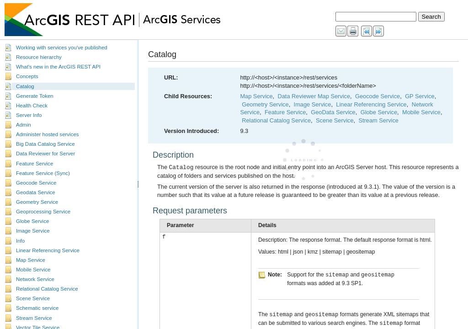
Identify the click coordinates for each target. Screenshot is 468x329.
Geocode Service (36, 183)
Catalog (25, 86)
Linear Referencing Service (48, 250)
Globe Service (32, 221)
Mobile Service (33, 269)
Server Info (29, 115)
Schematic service (37, 308)
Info (20, 241)
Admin (23, 124)
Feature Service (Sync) (43, 173)
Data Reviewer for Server (45, 153)
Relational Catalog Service (47, 289)
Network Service (35, 279)
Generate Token (34, 96)
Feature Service (34, 163)
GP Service (419, 96)
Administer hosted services (47, 134)
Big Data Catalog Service (45, 144)
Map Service (30, 260)
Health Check (32, 105)
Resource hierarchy (39, 57)
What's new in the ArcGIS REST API (58, 66)
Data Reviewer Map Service (313, 96)
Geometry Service (37, 202)
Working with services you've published (61, 47)
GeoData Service (333, 112)
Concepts (27, 76)
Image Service (33, 230)
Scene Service (33, 298)
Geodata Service (35, 192)
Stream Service (34, 318)
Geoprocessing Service (43, 211)
